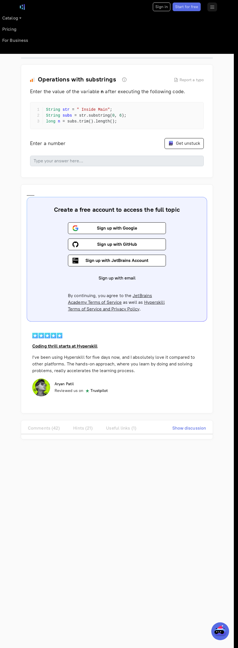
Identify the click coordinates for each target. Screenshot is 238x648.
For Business (15, 40)
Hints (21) (83, 428)
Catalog (10, 18)
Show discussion (189, 428)
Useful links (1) (121, 428)
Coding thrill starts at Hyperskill (64, 346)
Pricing (9, 29)
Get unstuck (184, 143)
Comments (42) (44, 428)
